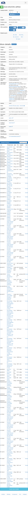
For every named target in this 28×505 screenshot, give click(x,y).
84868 (11, 126)
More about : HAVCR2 (19, 105)
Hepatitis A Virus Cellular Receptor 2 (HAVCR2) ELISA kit (9, 270)
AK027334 (11, 122)
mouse (26, 319)
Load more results (14, 489)
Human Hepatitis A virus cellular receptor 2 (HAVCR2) (9, 282)
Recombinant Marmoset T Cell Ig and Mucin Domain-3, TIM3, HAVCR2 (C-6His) (10, 351)
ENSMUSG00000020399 (14, 86)
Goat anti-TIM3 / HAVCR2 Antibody (10, 210)
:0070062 (13, 95)
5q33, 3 (11, 118)
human (26, 147)
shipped (18, 39)
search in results (23, 142)
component (16, 36)
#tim (20, 494)
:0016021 (22, 90)
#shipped (25, 494)
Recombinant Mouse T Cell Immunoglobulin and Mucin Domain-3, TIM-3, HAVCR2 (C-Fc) (10, 333)
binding (21, 34)
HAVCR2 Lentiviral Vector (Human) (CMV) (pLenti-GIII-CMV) (10, 221)
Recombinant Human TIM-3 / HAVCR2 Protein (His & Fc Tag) (10, 461)
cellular (15, 34)
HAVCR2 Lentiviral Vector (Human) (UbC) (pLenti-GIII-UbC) (10, 259)
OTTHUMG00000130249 (14, 136)
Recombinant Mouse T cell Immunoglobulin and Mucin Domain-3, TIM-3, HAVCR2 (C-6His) (10, 323)
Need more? (14, 44)
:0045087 (19, 93)
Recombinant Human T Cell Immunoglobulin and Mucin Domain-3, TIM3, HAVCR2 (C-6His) (10, 305)
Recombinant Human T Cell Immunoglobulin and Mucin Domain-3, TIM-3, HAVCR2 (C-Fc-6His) (10, 314)
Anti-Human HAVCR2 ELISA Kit (10, 171)
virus (26, 267)
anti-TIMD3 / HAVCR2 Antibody (9, 190)
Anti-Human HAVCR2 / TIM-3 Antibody (10, 175)
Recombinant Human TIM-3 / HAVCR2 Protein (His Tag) (10, 454)
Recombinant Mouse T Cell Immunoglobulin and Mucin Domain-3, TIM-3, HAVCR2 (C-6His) (10, 342)
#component (14, 494)
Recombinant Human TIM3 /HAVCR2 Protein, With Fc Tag (9, 475)
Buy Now (14, 14)
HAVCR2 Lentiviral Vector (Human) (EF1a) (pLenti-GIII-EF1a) (10, 252)
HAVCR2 (11, 105)
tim (22, 36)
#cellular (3, 494)
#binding (8, 494)
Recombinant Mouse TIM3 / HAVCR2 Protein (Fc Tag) (9, 468)
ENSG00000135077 (13, 83)
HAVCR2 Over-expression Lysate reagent (10, 264)
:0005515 (11, 89)
